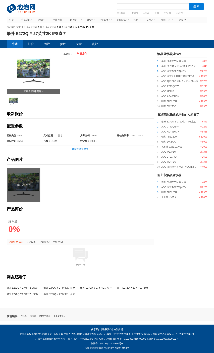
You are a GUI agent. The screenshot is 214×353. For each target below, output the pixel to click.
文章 (79, 44)
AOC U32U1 (167, 91)
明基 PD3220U (169, 101)
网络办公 (166, 19)
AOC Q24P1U (168, 161)
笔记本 (43, 19)
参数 (63, 44)
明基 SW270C (168, 106)
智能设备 (105, 19)
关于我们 (95, 329)
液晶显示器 (31, 27)
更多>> (182, 19)
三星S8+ (146, 13)
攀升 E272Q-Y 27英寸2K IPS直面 (178, 66)
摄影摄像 (122, 19)
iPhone (135, 13)
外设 (90, 19)
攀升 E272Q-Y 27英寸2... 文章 (22, 294)
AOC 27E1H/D (169, 156)
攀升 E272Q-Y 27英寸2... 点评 (59, 294)
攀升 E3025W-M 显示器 (173, 61)
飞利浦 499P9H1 (170, 197)
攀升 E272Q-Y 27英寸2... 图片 (96, 287)
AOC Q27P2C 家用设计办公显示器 (179, 81)
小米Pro (167, 13)
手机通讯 (27, 19)
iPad (157, 13)
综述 (15, 44)
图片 (47, 44)
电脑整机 (59, 19)
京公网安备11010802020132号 (162, 338)
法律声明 (118, 329)
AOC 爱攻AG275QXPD (173, 71)
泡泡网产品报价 (24, 11)
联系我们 (107, 329)
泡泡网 (33, 316)
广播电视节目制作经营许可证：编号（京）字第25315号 (64, 338)
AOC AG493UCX (170, 96)
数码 (137, 19)
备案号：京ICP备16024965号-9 (107, 343)
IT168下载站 (44, 316)
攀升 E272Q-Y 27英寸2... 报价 (59, 287)
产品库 (24, 316)
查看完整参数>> (80, 149)
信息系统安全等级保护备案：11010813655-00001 (120, 338)
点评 (95, 44)
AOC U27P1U (168, 151)
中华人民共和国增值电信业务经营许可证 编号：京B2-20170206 (97, 334)
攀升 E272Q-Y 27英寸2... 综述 (22, 287)
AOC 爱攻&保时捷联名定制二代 (177, 76)
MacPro (179, 13)
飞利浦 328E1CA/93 (171, 146)
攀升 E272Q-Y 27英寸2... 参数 (132, 287)
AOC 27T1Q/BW (170, 86)
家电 (150, 19)
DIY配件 (76, 19)
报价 (31, 44)
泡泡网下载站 (60, 316)
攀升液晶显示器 (48, 27)
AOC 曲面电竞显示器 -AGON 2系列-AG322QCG (186, 166)
